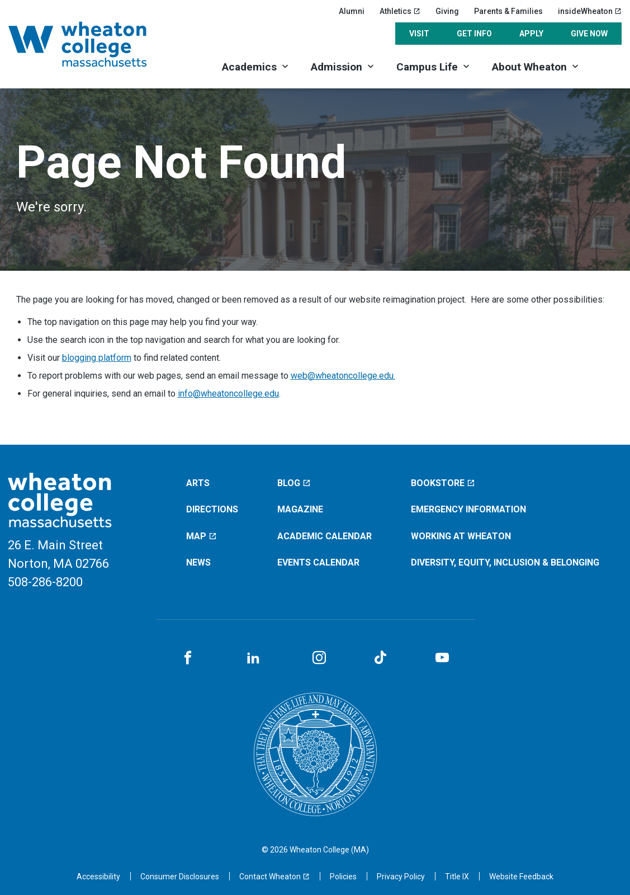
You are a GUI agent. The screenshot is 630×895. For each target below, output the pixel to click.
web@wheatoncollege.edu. (343, 375)
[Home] (92, 44)
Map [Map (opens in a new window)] (201, 536)
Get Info (474, 33)
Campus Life (427, 66)
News (198, 562)
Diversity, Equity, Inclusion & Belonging (505, 562)
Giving (447, 11)
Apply (531, 33)
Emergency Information (468, 509)
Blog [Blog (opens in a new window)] (294, 483)
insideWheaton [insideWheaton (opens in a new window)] (590, 11)
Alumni (351, 11)
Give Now (589, 33)
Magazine (300, 509)
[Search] (606, 65)
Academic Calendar (324, 536)
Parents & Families (508, 11)
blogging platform (96, 357)
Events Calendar (318, 562)
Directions (212, 509)
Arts (198, 483)
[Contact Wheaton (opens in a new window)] (274, 876)
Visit (419, 33)
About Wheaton (529, 66)
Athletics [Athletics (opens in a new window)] (400, 11)
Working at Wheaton (461, 536)
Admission (336, 66)
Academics (249, 66)
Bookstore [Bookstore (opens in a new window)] (443, 483)
